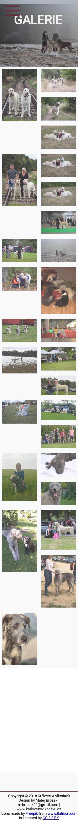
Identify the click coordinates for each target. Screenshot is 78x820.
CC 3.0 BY (51, 818)
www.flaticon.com (63, 813)
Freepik (32, 813)
